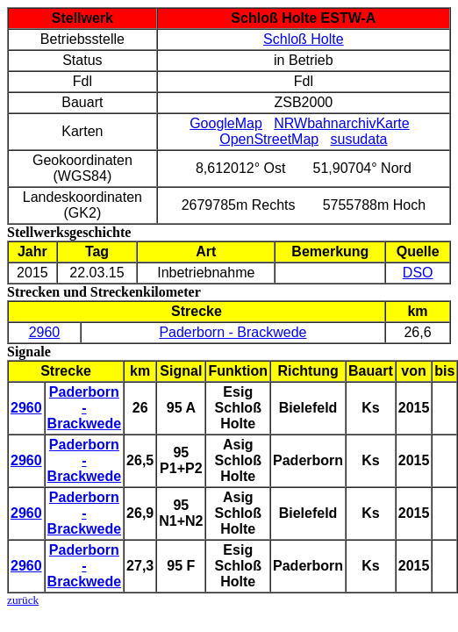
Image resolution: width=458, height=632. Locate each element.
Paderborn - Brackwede (232, 332)
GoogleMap (226, 123)
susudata (359, 139)
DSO (418, 272)
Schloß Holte (303, 39)
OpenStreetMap (268, 139)
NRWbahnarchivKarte (341, 123)
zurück (23, 600)
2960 (45, 332)
